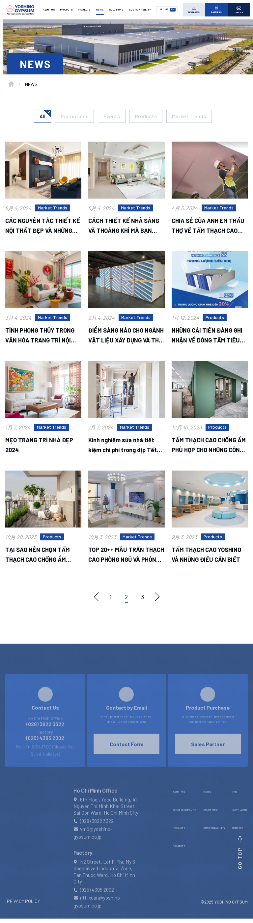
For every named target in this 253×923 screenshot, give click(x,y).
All (42, 116)
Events (111, 116)
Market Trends (189, 116)
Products (146, 116)
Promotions (74, 116)
